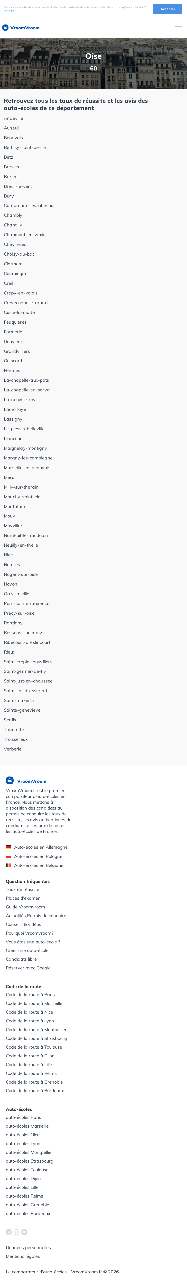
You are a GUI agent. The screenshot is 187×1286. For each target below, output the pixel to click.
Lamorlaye (15, 409)
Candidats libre (21, 959)
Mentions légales (23, 1256)
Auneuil (11, 128)
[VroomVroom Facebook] (9, 1232)
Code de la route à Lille (29, 1064)
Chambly (13, 215)
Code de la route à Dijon (30, 1056)
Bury (9, 196)
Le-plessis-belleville (24, 429)
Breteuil (12, 176)
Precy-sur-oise (19, 613)
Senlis (10, 720)
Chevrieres (15, 244)
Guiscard (13, 360)
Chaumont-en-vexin (25, 234)
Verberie (13, 749)
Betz (8, 157)
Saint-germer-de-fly (25, 671)
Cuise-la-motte (19, 312)
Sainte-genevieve (22, 710)
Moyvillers (14, 525)
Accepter (167, 9)
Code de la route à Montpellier (36, 1029)
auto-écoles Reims (24, 1196)
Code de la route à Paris (30, 994)
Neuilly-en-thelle (21, 545)
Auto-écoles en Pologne (34, 856)
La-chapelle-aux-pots (26, 380)
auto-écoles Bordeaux (28, 1213)
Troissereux (16, 739)
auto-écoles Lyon (23, 1143)
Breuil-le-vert (18, 186)
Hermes (12, 370)
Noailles (12, 564)
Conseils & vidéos (23, 924)
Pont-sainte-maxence (26, 603)
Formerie (13, 332)
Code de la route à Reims (31, 1073)
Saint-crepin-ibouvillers (28, 662)
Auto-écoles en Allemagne (37, 847)
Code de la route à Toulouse (34, 1047)
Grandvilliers (17, 351)
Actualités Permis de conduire (36, 915)
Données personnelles (28, 1247)
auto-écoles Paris (23, 1117)
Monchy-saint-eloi (22, 497)
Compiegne (16, 273)
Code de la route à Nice (29, 1012)
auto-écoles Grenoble (27, 1205)
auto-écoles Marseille (27, 1126)
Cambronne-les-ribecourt (30, 205)
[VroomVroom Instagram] (16, 1232)
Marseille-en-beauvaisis (29, 467)
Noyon (10, 584)
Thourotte (14, 729)
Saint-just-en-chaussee (28, 681)
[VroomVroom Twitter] (24, 1232)
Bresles (11, 167)
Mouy (9, 516)
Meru (9, 477)
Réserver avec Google (28, 968)
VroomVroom (20, 28)
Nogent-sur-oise (21, 574)
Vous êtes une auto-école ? (33, 942)
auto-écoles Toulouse (27, 1170)
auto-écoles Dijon (23, 1178)
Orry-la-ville (16, 593)
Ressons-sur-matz (23, 632)
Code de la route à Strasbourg (36, 1038)
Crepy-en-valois (20, 293)
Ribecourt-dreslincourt (27, 642)
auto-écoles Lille (22, 1187)
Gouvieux (13, 341)
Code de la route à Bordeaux (35, 1090)
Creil (8, 283)
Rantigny (13, 623)
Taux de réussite (22, 889)
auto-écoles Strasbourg (29, 1161)
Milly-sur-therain (21, 487)
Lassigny (13, 419)
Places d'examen (23, 898)
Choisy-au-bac (19, 254)
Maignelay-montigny (25, 448)
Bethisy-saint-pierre (25, 147)
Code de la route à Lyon (30, 1021)
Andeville (13, 118)
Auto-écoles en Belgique (34, 865)
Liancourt (14, 438)
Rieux (9, 652)
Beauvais (13, 137)
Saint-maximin (19, 700)
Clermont (13, 264)
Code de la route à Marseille (34, 1003)
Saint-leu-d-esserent (25, 690)
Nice (8, 555)
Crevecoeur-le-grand (26, 302)
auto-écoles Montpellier (29, 1152)
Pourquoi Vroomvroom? (29, 933)
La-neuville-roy (20, 399)
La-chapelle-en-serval (27, 390)
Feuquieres (15, 322)
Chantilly (13, 225)
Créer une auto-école (27, 950)
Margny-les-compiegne (28, 458)
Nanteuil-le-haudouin (26, 535)
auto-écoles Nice (22, 1135)
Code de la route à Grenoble (34, 1082)
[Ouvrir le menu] (178, 28)
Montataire (15, 506)
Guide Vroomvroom (25, 907)
